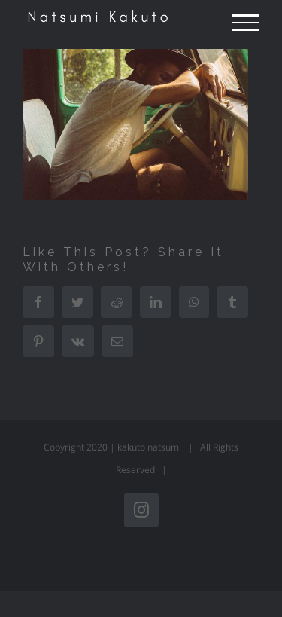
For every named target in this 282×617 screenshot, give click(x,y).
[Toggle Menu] (245, 22)
